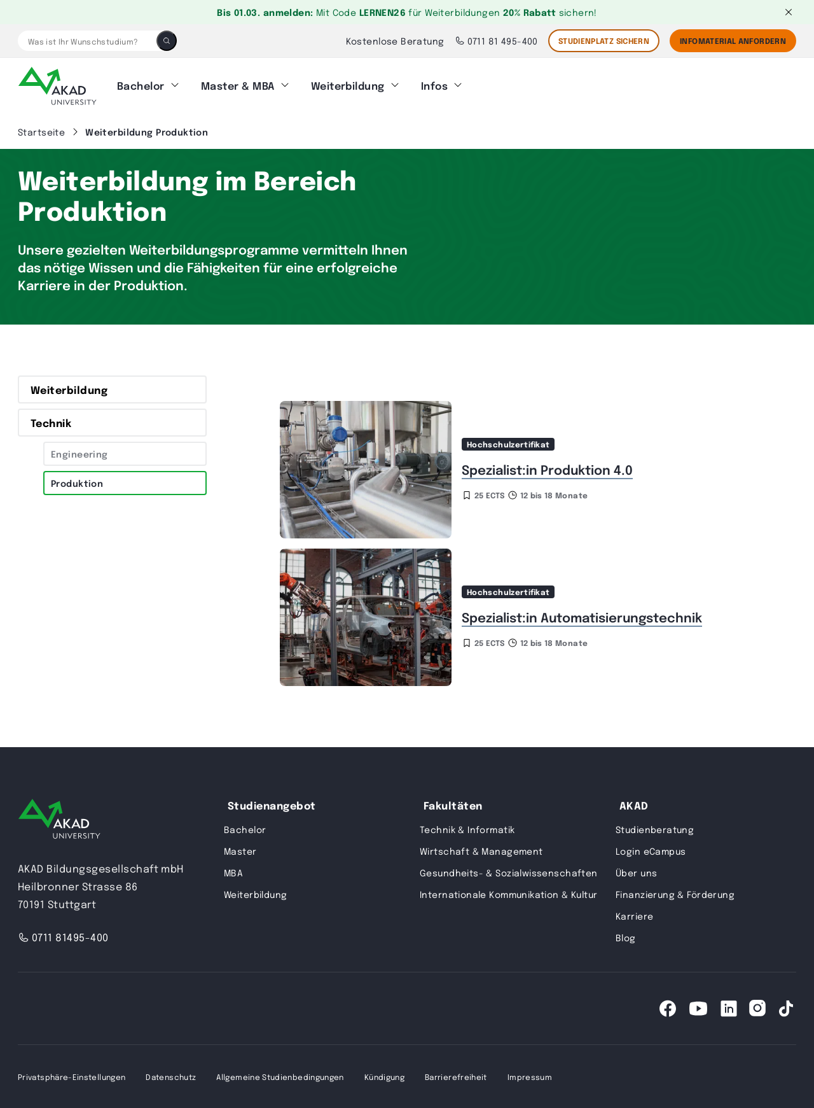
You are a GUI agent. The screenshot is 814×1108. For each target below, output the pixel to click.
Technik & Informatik (467, 828)
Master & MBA (238, 85)
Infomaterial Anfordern (733, 41)
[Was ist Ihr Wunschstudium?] (87, 41)
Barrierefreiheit (456, 1076)
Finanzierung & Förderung (675, 893)
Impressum (529, 1076)
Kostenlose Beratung (395, 40)
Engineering (79, 453)
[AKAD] (57, 86)
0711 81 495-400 (496, 40)
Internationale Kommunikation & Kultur (509, 893)
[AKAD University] (59, 820)
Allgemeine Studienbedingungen (279, 1076)
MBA (233, 872)
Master (240, 850)
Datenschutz (171, 1076)
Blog (626, 937)
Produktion (77, 482)
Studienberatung (655, 828)
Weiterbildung (348, 85)
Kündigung (384, 1076)
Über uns (636, 872)
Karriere (634, 915)
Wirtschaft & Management (481, 850)
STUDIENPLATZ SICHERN (603, 41)
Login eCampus (651, 850)
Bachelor (141, 85)
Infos (434, 85)
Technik (51, 422)
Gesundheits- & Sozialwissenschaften (509, 872)
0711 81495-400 (63, 936)
